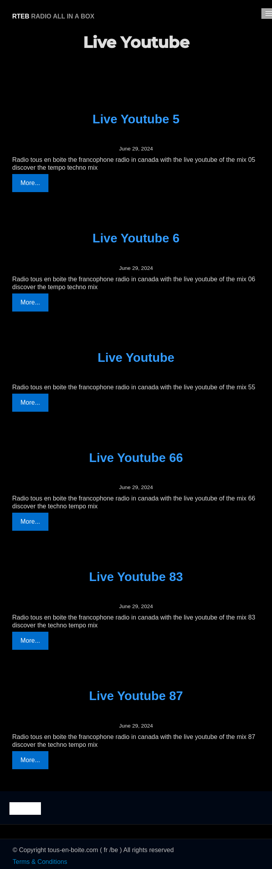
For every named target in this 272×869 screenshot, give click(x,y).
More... (30, 183)
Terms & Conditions (40, 861)
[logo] (53, 15)
